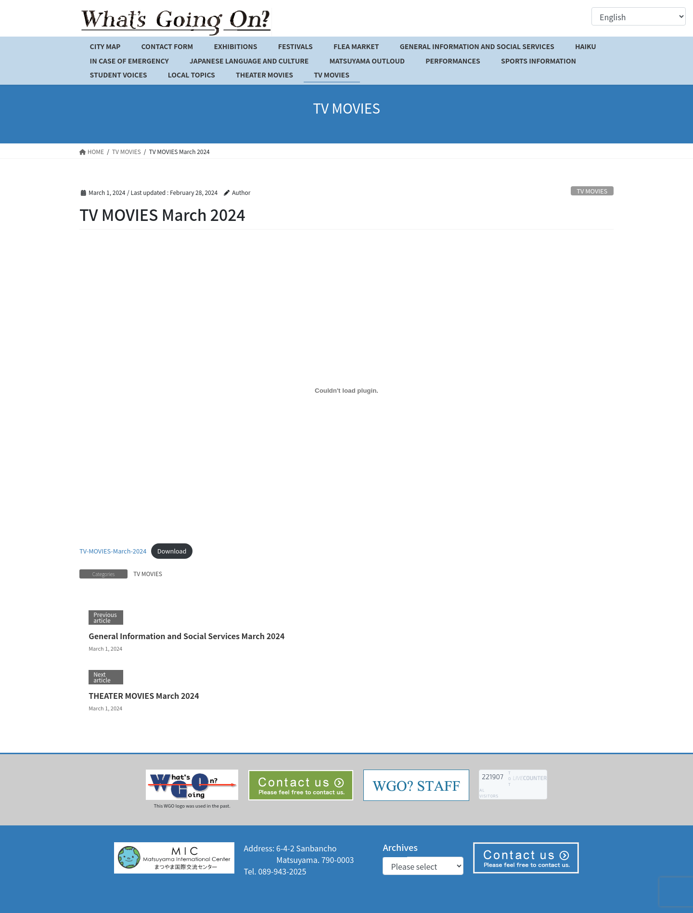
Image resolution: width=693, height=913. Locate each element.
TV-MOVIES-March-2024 (112, 550)
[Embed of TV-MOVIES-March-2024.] (346, 390)
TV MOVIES (592, 190)
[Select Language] (638, 16)
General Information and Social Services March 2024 (186, 636)
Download (172, 550)
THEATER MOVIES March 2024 (144, 695)
